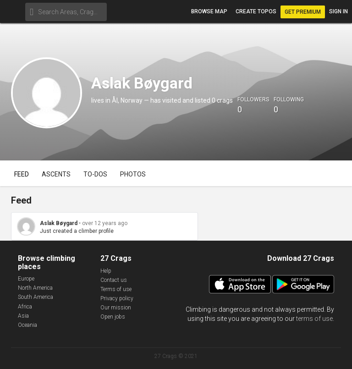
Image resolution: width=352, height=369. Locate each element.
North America (35, 288)
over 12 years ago (104, 223)
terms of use (314, 318)
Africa (25, 306)
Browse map (209, 11)
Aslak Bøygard (58, 223)
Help (105, 271)
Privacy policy (116, 298)
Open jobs (112, 317)
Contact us (113, 280)
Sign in (338, 11)
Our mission (115, 307)
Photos (133, 174)
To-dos (95, 174)
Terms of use (116, 289)
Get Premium (303, 12)
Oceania (27, 325)
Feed (21, 174)
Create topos (256, 11)
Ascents (56, 174)
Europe (26, 278)
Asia (23, 316)
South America (35, 297)
